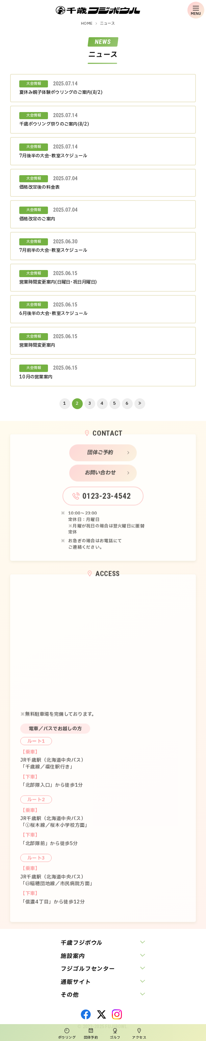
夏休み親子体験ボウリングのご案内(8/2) (60, 92)
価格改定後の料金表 (39, 187)
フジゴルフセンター (87, 969)
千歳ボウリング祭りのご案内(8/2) (54, 124)
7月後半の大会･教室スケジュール (53, 156)
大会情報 (33, 83)
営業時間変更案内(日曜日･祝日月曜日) (58, 282)
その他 (69, 995)
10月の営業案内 (35, 377)
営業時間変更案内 (37, 345)
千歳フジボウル (81, 943)
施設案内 (72, 956)
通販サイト (75, 982)
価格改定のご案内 (37, 219)
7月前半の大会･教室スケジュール (53, 250)
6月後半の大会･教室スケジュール (53, 313)
